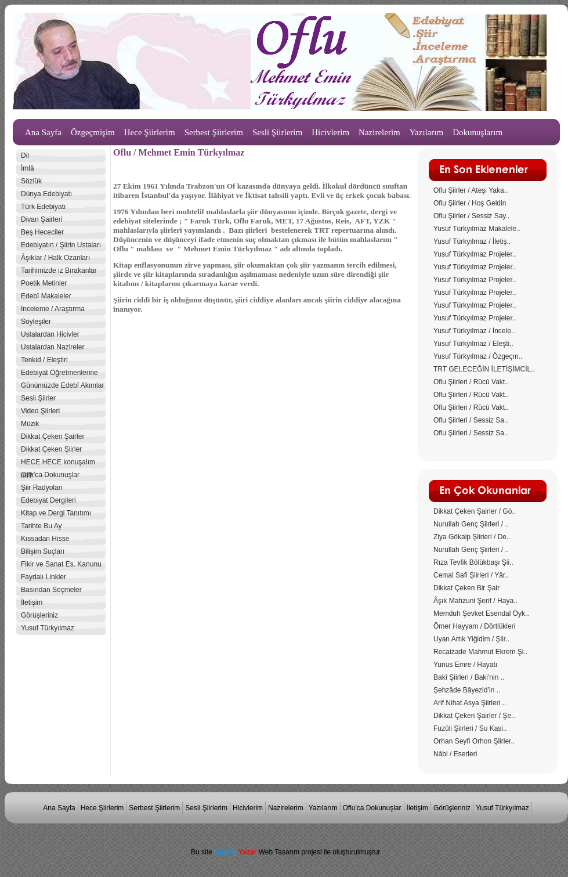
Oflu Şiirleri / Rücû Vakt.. (471, 382)
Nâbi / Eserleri (455, 754)
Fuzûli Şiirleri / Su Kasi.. (470, 728)
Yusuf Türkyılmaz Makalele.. (476, 229)
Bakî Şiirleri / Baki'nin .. (468, 677)
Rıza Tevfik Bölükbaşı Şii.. (473, 562)
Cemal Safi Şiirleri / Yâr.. (471, 575)
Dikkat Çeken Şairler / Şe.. (474, 716)
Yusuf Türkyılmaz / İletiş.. (472, 241)
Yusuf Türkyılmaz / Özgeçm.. (477, 356)
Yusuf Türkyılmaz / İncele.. (474, 331)
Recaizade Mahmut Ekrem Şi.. (480, 652)
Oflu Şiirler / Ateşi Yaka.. (470, 190)
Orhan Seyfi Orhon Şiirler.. (474, 741)
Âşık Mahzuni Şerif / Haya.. (475, 601)
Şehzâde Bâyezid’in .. (466, 690)
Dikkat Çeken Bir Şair (466, 588)
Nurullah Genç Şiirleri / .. (471, 524)
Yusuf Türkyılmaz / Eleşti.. (473, 344)
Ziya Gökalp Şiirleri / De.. (472, 537)
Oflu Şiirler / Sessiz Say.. (471, 216)
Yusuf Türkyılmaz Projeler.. (474, 254)
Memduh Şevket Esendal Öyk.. (481, 613)
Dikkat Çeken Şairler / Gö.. (474, 511)
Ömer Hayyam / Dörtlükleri (474, 626)
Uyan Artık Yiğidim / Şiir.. (471, 639)
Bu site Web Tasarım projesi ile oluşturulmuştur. (286, 852)
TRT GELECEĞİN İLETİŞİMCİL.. (484, 369)
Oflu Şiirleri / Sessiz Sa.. (470, 420)
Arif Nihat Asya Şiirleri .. (469, 703)
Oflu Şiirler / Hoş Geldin (469, 203)
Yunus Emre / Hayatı (465, 665)
